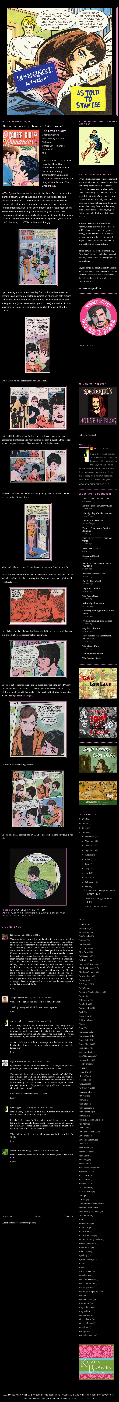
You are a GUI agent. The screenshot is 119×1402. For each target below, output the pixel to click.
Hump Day (84, 1072)
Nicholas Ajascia (24, 916)
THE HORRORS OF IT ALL (96, 498)
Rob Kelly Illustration (93, 603)
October (89, 845)
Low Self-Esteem (87, 1139)
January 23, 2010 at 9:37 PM (39, 1021)
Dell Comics (84, 988)
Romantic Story (86, 1215)
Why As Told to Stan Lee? (96, 906)
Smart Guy (84, 1251)
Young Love (84, 1331)
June (87, 864)
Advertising (84, 932)
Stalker (82, 1267)
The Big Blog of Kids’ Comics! (97, 513)
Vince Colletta (85, 1323)
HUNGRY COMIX (91, 548)
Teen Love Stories (87, 1283)
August (88, 854)
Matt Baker (84, 1155)
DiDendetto (84, 1000)
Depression (84, 996)
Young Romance (86, 1335)
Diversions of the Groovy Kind (97, 505)
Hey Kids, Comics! (91, 588)
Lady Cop (83, 1127)
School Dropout (86, 1227)
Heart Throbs (85, 1063)
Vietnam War (85, 1315)
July (87, 859)
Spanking (83, 1255)
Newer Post (7, 1216)
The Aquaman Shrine (92, 653)
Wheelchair (84, 1327)
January (89, 886)
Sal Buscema (85, 1223)
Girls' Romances (86, 1056)
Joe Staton (83, 1103)
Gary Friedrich (85, 1052)
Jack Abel (83, 1083)
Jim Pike (83, 1095)
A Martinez (84, 924)
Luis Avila (83, 1143)
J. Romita (83, 1079)
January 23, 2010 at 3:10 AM (38, 997)
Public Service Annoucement (92, 1203)
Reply (13, 988)
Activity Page (85, 928)
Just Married (84, 1123)
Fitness (82, 1024)
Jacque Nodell (17, 997)
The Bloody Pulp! (91, 646)
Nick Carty (84, 1179)
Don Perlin (84, 1004)
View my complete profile (94, 484)
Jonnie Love (84, 1115)
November (90, 841)
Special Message (86, 1259)
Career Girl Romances (24, 913)
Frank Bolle (84, 1040)
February (89, 882)
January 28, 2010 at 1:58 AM (45, 1150)
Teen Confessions (87, 1279)
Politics (82, 1199)
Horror (82, 1067)
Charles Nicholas (86, 968)
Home (38, 1216)
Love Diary (84, 1135)
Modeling (7, 916)
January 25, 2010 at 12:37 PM (39, 1107)
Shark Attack (85, 1247)
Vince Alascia (85, 1319)
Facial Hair (84, 1016)
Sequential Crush (90, 556)
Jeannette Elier (85, 1092)
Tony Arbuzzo (85, 1307)
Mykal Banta (16, 1061)
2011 (84, 828)
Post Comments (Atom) (25, 1222)
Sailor (81, 1219)
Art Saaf (82, 940)
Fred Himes (84, 1048)
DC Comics (84, 984)
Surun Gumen (85, 1271)
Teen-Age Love (86, 1287)
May (87, 868)
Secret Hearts (85, 1231)
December (90, 836)
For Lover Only (86, 1032)
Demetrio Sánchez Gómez (91, 992)
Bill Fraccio (84, 948)
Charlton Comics (48, 913)
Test (80, 1295)
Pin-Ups (82, 1195)
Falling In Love (86, 1020)
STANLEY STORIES (92, 520)
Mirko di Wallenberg (20, 1150)
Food (62, 913)
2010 (84, 832)
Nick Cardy (84, 1175)
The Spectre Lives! (91, 658)
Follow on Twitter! (87, 435)
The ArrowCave (90, 596)
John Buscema (85, 1107)
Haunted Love (85, 1060)
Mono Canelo (85, 1163)
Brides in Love (85, 960)
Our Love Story (86, 1187)
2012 (84, 823)
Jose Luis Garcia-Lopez (89, 1119)
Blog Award (84, 952)
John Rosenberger (87, 1111)
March (88, 877)
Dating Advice (85, 980)
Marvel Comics (86, 1151)
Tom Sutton (84, 1303)
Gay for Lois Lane (91, 628)
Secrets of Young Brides (90, 1239)
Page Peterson (85, 1191)
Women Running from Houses (97, 620)
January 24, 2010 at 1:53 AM (37, 1061)
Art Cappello (85, 936)
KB (11, 935)
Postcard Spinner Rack (93, 573)
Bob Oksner (84, 956)
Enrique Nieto (85, 1008)
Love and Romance (87, 1131)
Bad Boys (83, 944)
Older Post (69, 1216)
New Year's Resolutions (89, 1167)
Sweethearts (84, 1275)
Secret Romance (86, 1235)
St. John (82, 1263)
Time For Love (85, 1299)
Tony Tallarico (85, 1311)
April (87, 873)
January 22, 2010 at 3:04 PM (28, 935)
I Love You (84, 1076)
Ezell (81, 1012)
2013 (84, 818)
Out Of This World (91, 581)
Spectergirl (15, 1021)
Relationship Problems (89, 1211)
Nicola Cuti (84, 1183)
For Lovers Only (86, 1036)
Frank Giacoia (85, 1044)
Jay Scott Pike (85, 1087)
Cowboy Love (85, 976)
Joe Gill (82, 1099)
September (90, 850)
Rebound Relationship (89, 1207)
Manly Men (84, 1147)
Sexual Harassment (87, 1243)
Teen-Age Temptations (89, 1291)
